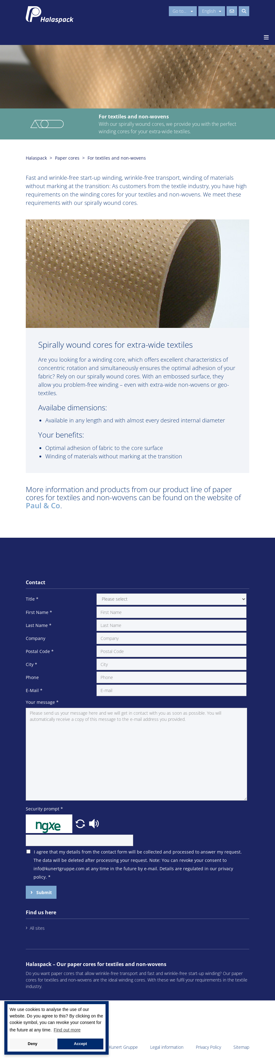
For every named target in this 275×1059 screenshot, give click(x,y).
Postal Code (40, 651)
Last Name (39, 625)
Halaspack (36, 158)
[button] (81, 823)
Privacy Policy (208, 1047)
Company (35, 638)
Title (32, 599)
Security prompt (44, 809)
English (211, 11)
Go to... (183, 11)
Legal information (166, 1047)
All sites (37, 928)
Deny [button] (33, 1044)
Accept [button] (80, 1044)
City (31, 664)
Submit (43, 892)
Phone (32, 677)
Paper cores (67, 158)
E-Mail (34, 690)
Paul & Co (43, 505)
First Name (39, 612)
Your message (42, 702)
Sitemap (241, 1047)
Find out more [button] (67, 1029)
